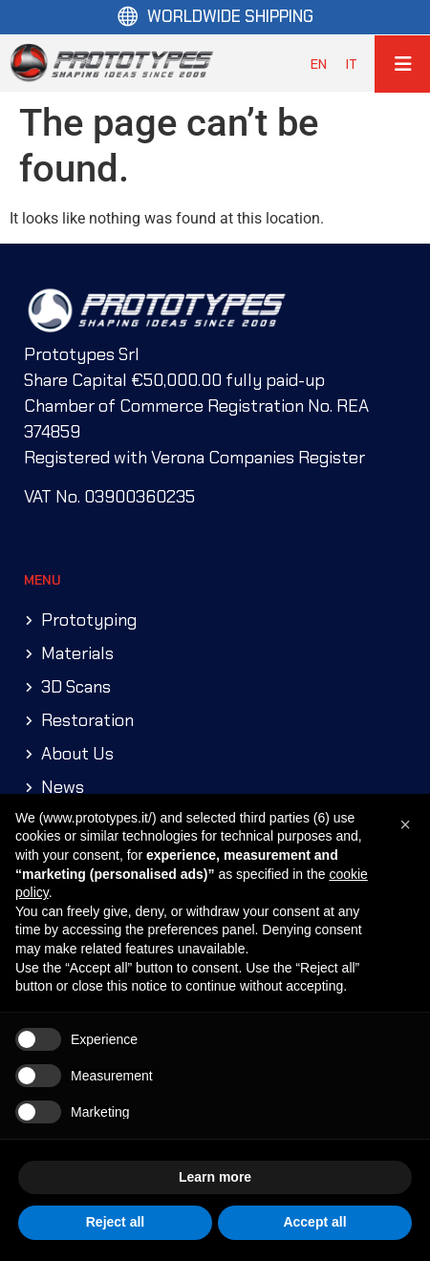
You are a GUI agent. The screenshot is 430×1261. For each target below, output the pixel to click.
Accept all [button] (314, 1221)
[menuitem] (318, 63)
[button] (405, 824)
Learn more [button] (215, 1177)
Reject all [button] (115, 1221)
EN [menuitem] (319, 63)
